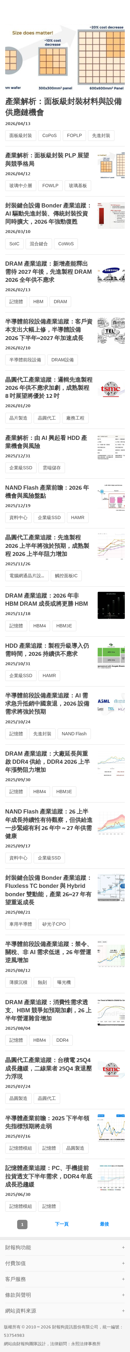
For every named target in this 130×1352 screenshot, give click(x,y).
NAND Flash (74, 734)
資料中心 (18, 517)
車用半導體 (20, 924)
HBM (38, 301)
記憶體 (16, 301)
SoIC (14, 244)
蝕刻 (42, 982)
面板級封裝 (20, 135)
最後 (104, 1224)
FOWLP (50, 185)
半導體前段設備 (25, 360)
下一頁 (62, 1224)
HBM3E (64, 626)
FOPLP (74, 135)
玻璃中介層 (20, 185)
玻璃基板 (78, 185)
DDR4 (62, 1040)
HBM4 (39, 626)
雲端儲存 (52, 468)
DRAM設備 (62, 360)
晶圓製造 (18, 1098)
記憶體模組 (20, 1148)
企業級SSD (20, 468)
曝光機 (64, 982)
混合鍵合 (39, 244)
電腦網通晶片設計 (27, 576)
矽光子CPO (54, 924)
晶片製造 (18, 418)
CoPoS (49, 135)
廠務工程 (75, 418)
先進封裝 (101, 135)
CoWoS (66, 244)
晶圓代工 (47, 418)
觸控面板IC (66, 576)
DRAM (60, 301)
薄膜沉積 (18, 982)
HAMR (77, 517)
